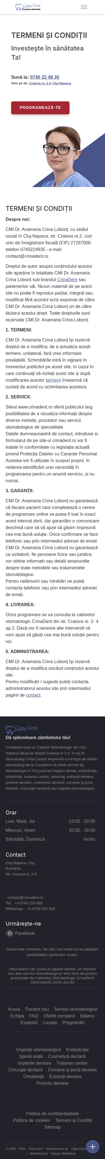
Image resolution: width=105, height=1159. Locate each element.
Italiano (87, 1016)
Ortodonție (33, 1076)
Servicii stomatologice (75, 1009)
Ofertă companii (59, 1016)
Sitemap (52, 1127)
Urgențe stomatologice (38, 1049)
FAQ (33, 1016)
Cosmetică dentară (66, 1056)
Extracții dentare (65, 1076)
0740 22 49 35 (44, 77)
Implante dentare (34, 1063)
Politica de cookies (31, 1120)
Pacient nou (37, 1009)
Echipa (17, 1016)
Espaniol (29, 1022)
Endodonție (77, 1049)
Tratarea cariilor (71, 1063)
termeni (53, 380)
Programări (73, 1022)
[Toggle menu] (84, 7)
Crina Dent (35, 1148)
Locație (50, 1022)
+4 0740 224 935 (28, 903)
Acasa (14, 1009)
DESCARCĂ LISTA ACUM (52, 982)
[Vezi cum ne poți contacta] (92, 1146)
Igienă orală (31, 1056)
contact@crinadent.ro (25, 897)
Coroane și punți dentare (72, 1069)
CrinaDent (67, 279)
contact (33, 695)
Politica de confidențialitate (52, 1113)
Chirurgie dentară (25, 1069)
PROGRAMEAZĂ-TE (40, 107)
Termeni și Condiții (73, 1120)
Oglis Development (84, 1148)
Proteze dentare (53, 1083)
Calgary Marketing (63, 1153)
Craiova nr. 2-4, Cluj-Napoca (50, 83)
